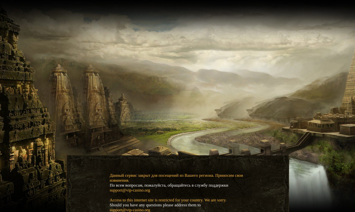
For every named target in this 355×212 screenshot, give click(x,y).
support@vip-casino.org (130, 190)
